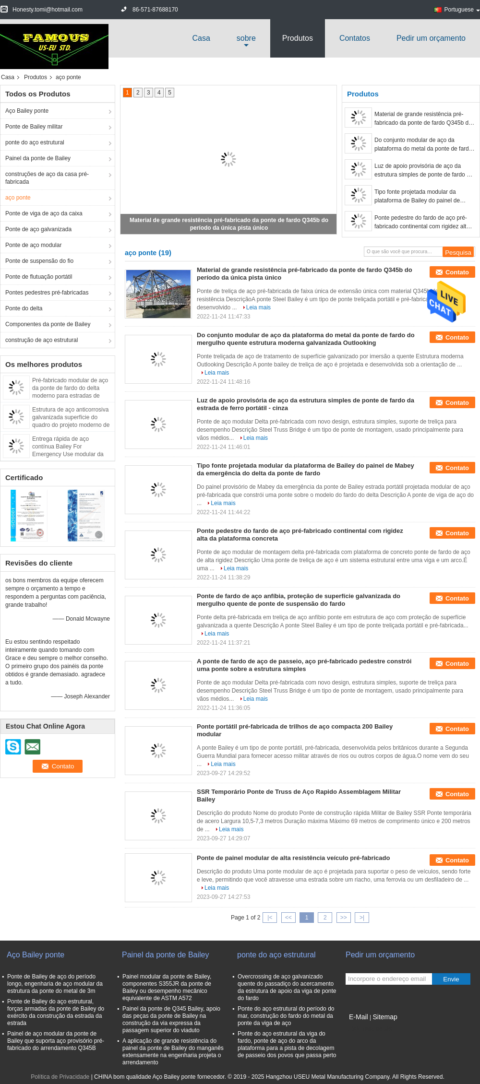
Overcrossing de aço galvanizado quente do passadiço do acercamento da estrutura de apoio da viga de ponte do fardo (287, 987)
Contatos (354, 38)
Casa (201, 38)
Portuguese (462, 9)
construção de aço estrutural (41, 340)
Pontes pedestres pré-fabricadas (46, 292)
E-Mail (358, 1017)
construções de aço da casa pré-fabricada (47, 178)
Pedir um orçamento (431, 38)
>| (362, 917)
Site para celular (369, 1028)
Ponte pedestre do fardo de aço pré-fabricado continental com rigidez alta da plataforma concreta (421, 222)
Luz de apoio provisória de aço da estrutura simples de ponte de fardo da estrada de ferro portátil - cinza (423, 171)
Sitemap (384, 1017)
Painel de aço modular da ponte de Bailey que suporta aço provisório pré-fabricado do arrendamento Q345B (55, 1040)
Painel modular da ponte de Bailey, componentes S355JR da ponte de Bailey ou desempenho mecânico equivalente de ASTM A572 (166, 987)
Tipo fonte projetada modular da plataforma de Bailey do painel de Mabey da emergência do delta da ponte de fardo (417, 197)
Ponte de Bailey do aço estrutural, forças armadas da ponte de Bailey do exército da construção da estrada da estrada (55, 1012)
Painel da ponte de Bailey (38, 158)
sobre (246, 38)
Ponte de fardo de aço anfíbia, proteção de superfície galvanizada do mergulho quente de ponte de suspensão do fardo (298, 599)
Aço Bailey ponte (26, 110)
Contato (457, 272)
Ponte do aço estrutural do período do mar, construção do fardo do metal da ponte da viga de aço (286, 1015)
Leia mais (258, 307)
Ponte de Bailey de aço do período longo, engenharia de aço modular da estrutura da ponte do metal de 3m (55, 983)
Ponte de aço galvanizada (38, 229)
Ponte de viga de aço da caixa (44, 213)
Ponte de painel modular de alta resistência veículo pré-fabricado (293, 857)
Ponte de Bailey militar (33, 126)
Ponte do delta (23, 308)
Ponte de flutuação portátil (38, 276)
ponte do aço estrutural (34, 142)
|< (269, 917)
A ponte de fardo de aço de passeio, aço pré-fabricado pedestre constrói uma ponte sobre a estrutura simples (304, 665)
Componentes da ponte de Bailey (47, 324)
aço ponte (18, 197)
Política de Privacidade (60, 1076)
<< (288, 917)
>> (343, 917)
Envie (451, 979)
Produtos (297, 38)
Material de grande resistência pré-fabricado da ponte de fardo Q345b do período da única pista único (423, 119)
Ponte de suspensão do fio (39, 261)
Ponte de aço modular (33, 245)
